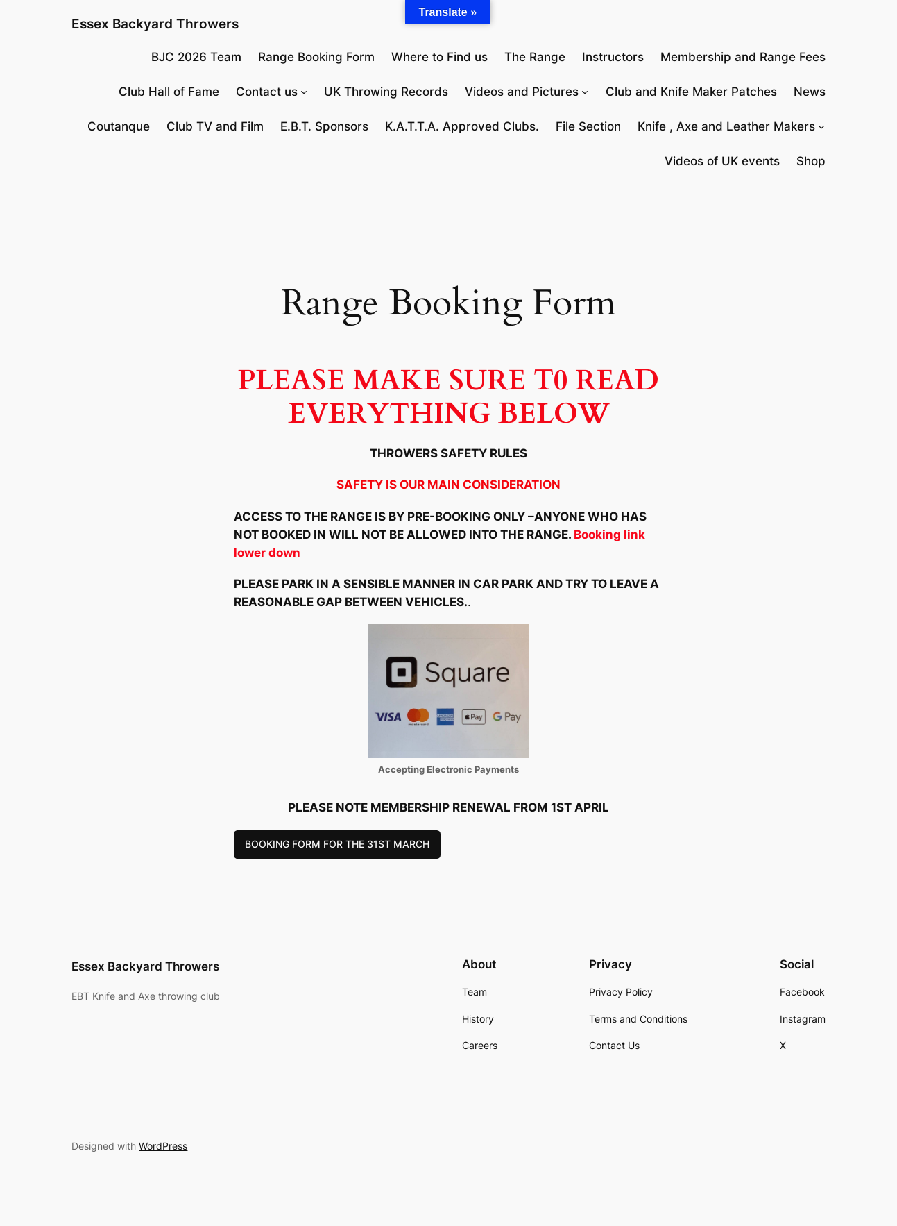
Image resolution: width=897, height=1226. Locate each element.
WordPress (163, 1146)
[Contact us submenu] (303, 91)
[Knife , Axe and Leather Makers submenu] (821, 126)
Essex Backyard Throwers (155, 23)
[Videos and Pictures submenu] (584, 91)
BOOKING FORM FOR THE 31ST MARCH (337, 844)
